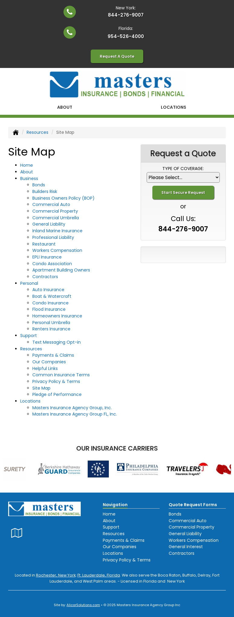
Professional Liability (53, 237)
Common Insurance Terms (61, 375)
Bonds (38, 185)
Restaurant (44, 244)
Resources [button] (31, 349)
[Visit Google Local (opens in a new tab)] (16, 533)
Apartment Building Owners (61, 270)
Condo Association (52, 264)
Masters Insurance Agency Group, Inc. (72, 408)
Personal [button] (29, 283)
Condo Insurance (50, 303)
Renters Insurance (51, 329)
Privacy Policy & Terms (56, 381)
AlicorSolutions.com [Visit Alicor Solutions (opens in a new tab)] (83, 605)
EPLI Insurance (47, 257)
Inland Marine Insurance (57, 231)
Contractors (45, 277)
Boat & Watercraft (51, 296)
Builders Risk (44, 191)
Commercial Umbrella (55, 218)
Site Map (41, 388)
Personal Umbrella (51, 323)
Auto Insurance (48, 290)
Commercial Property (55, 211)
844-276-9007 (126, 15)
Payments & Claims (53, 355)
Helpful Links (45, 368)
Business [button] (29, 178)
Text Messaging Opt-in (56, 342)
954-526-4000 (126, 36)
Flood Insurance (49, 309)
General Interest (186, 547)
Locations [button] (173, 107)
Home (26, 165)
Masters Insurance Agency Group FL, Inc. (74, 414)
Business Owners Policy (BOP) (63, 198)
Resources (37, 132)
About (64, 107)
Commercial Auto (51, 204)
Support (111, 527)
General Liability (48, 224)
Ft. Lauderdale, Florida (98, 575)
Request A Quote (117, 56)
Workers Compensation (57, 250)
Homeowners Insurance (57, 316)
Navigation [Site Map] (115, 505)
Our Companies (49, 362)
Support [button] (28, 336)
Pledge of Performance (57, 394)
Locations (113, 553)
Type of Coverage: (183, 168)
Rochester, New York (56, 575)
